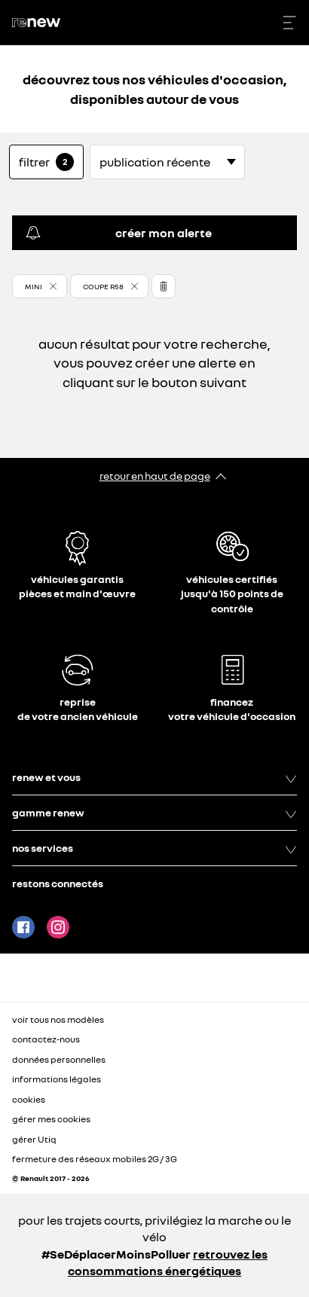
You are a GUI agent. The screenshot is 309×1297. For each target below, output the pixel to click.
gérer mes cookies (51, 1119)
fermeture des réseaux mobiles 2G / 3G (94, 1158)
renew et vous (154, 777)
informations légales (56, 1079)
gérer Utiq (34, 1139)
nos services (154, 848)
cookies (28, 1099)
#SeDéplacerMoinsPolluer (116, 1254)
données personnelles (59, 1059)
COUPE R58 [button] (103, 286)
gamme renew (154, 812)
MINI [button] (33, 286)
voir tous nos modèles (58, 1019)
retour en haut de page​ (154, 475)
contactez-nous (46, 1039)
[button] (39, 286)
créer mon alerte (118, 232)
